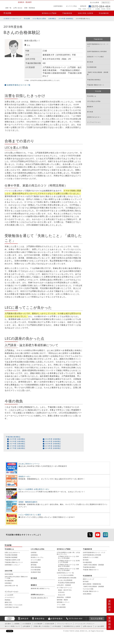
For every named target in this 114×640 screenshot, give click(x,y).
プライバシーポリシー (64, 623)
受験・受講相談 (29, 8)
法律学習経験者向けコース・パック (97, 45)
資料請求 (83, 6)
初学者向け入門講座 (49, 13)
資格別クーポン (24, 476)
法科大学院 (8, 571)
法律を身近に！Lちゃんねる (13, 605)
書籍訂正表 (8, 602)
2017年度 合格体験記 (17, 448)
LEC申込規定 (56, 626)
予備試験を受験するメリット (14, 562)
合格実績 (33, 552)
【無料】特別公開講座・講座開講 (97, 73)
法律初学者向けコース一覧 (18, 85)
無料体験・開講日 (62, 600)
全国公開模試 (87, 594)
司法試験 (7, 13)
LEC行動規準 (38, 623)
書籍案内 (90, 107)
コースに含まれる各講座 (66, 575)
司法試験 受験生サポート (91, 591)
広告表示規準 (49, 623)
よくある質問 (9, 595)
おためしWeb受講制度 (65, 580)
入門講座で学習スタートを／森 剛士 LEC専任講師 (69, 561)
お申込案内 (26, 626)
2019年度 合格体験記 (17, 446)
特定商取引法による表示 (72, 626)
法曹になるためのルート (12, 552)
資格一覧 (8, 8)
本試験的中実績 (36, 572)
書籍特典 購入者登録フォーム (40, 588)
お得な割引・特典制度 (64, 585)
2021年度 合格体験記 (17, 444)
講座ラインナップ (88, 579)
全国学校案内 (58, 6)
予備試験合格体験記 (13, 437)
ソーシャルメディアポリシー (85, 623)
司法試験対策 (104, 13)
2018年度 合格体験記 (66, 18)
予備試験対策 (67, 13)
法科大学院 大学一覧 (11, 585)
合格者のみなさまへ (94, 117)
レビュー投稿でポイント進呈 (29, 515)
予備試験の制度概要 (11, 557)
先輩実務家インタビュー (12, 565)
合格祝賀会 (34, 555)
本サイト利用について (12, 626)
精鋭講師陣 (34, 562)
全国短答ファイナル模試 (95, 57)
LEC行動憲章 (26, 623)
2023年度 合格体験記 (17, 441)
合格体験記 (52, 18)
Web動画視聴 (91, 67)
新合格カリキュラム (37, 557)
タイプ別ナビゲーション (64, 587)
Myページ (105, 2)
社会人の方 (61, 595)
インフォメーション (94, 122)
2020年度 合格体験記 (53, 444)
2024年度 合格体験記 (53, 439)
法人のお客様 (94, 2)
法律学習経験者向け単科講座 (97, 51)
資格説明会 (40, 618)
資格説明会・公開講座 (64, 597)
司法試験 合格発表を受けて (39, 598)
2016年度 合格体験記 (53, 448)
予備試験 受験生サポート (95, 85)
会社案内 (8, 623)
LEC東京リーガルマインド (12, 18)
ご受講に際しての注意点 (41, 626)
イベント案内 (61, 604)
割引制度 (90, 62)
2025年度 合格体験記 (17, 439)
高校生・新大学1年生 (65, 590)
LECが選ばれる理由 (39, 18)
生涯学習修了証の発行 (12, 607)
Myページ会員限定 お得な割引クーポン (33, 489)
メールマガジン (10, 597)
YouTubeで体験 (88, 589)
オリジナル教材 (36, 560)
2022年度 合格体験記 (53, 441)
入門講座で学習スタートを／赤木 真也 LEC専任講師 (68, 565)
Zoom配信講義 (36, 569)
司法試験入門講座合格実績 (66, 582)
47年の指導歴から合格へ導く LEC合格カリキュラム (68, 553)
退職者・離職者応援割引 (28, 502)
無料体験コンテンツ (63, 602)
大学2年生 (61, 592)
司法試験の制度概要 (11, 555)
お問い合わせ (17, 8)
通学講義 (33, 565)
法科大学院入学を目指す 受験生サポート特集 (16, 577)
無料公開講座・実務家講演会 (92, 584)
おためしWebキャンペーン (29, 464)
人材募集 (17, 623)
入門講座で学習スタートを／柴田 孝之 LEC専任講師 (68, 569)
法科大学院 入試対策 (85, 13)
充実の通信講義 (36, 567)
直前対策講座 (9, 574)
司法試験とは (91, 96)
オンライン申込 (71, 6)
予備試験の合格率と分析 (12, 560)
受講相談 (109, 622)
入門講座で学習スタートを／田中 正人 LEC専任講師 (68, 557)
